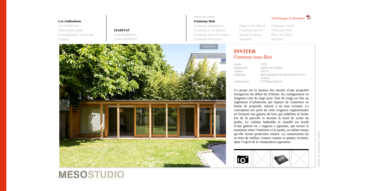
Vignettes (208, 46)
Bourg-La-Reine (250, 35)
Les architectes (68, 26)
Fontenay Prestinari (208, 39)
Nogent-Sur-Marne (252, 26)
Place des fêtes (281, 35)
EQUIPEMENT (125, 35)
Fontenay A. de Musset (210, 30)
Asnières (277, 39)
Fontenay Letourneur (209, 26)
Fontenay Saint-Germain (211, 35)
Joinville (245, 39)
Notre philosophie (70, 30)
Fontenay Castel (282, 26)
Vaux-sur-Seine (204, 17)
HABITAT (122, 30)
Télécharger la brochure (288, 18)
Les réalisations (69, 21)
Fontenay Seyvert (251, 30)
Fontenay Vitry (281, 30)
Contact (63, 39)
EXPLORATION (125, 39)
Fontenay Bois (204, 21)
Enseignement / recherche (76, 35)
